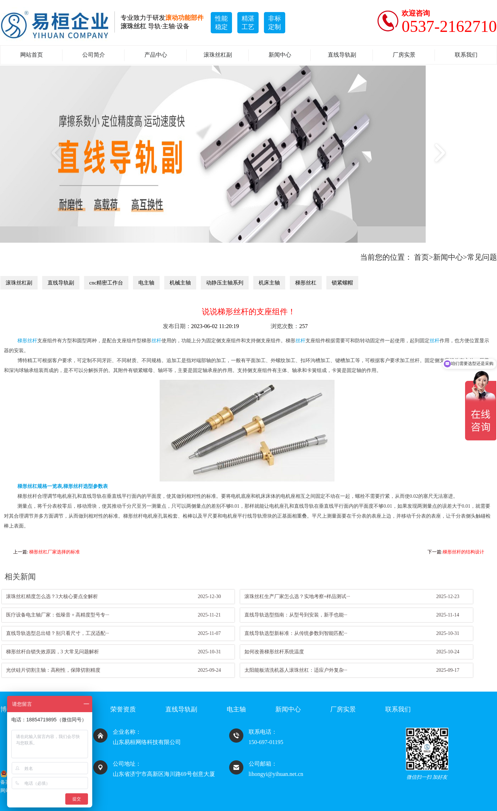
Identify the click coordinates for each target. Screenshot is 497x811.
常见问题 (482, 257)
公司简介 (93, 55)
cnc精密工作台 (106, 283)
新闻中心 (280, 55)
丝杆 (156, 340)
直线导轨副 (342, 55)
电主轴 (146, 283)
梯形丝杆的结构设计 (463, 551)
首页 (421, 257)
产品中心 (155, 55)
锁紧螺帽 (342, 283)
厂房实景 (404, 55)
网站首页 (31, 55)
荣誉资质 (123, 709)
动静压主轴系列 (224, 283)
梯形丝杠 (305, 283)
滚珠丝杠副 (218, 55)
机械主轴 (180, 283)
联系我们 (466, 55)
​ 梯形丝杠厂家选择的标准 (54, 551)
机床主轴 (269, 283)
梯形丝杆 (27, 340)
